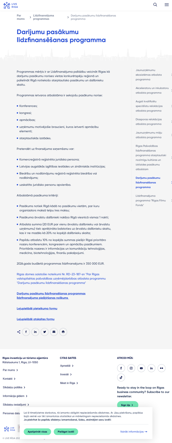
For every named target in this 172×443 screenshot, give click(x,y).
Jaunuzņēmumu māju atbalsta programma (149, 135)
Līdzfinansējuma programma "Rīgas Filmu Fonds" (151, 200)
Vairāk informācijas (134, 432)
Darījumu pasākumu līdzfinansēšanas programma (148, 182)
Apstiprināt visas (37, 431)
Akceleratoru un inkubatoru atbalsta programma (152, 90)
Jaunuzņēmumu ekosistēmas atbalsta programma (149, 75)
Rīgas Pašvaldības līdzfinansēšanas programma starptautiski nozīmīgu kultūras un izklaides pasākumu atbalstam (151, 157)
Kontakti (10, 379)
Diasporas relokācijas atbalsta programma (149, 122)
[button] (155, 5)
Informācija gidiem (16, 396)
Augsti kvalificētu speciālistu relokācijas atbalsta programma (149, 106)
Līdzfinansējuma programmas (43, 17)
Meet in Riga (69, 383)
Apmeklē (67, 366)
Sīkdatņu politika (15, 387)
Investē (66, 374)
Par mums (21, 17)
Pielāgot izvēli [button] (66, 431)
